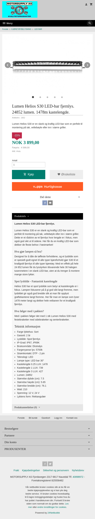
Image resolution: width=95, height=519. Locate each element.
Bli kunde (33, 418)
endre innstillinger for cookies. (52, 507)
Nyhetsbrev (78, 470)
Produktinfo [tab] (20, 216)
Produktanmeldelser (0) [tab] (25, 407)
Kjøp (28, 174)
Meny (7, 23)
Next (90, 64)
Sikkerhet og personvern (56, 470)
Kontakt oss (71, 418)
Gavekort (46, 418)
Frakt (16, 470)
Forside (5, 29)
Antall (14, 160)
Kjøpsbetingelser (31, 470)
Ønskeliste (66, 174)
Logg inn (58, 418)
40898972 (78, 476)
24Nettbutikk (54, 512)
